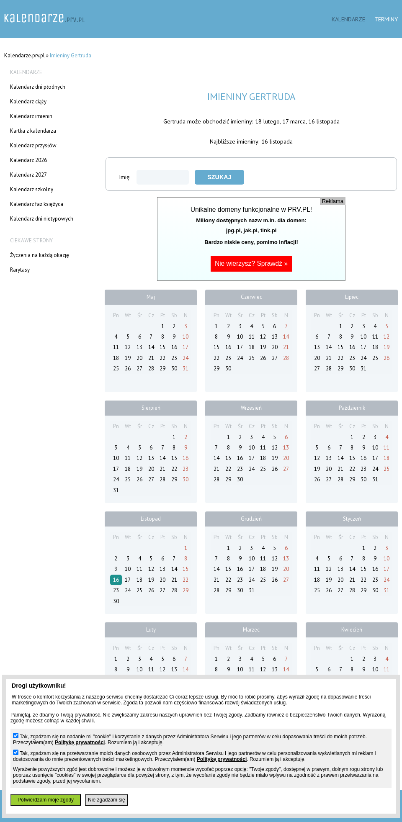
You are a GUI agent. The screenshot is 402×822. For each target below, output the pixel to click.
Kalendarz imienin (31, 116)
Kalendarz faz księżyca (36, 204)
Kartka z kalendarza (33, 130)
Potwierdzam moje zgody (46, 800)
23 (174, 358)
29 (162, 368)
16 (174, 347)
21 (151, 358)
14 (151, 347)
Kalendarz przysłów (33, 145)
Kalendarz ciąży (28, 101)
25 (116, 368)
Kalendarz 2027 (28, 174)
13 (139, 347)
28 (151, 368)
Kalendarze (348, 19)
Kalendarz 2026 (28, 160)
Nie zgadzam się (106, 800)
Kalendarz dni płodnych (37, 86)
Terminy (386, 19)
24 (185, 358)
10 (185, 336)
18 (116, 358)
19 (128, 358)
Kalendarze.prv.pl (24, 55)
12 (128, 347)
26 (128, 368)
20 (139, 358)
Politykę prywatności (80, 742)
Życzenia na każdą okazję (39, 255)
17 (185, 347)
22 (162, 358)
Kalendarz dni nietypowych (41, 218)
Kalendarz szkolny (31, 189)
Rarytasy (20, 269)
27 (139, 368)
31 (185, 368)
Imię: (154, 177)
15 (162, 347)
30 (174, 368)
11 (116, 347)
